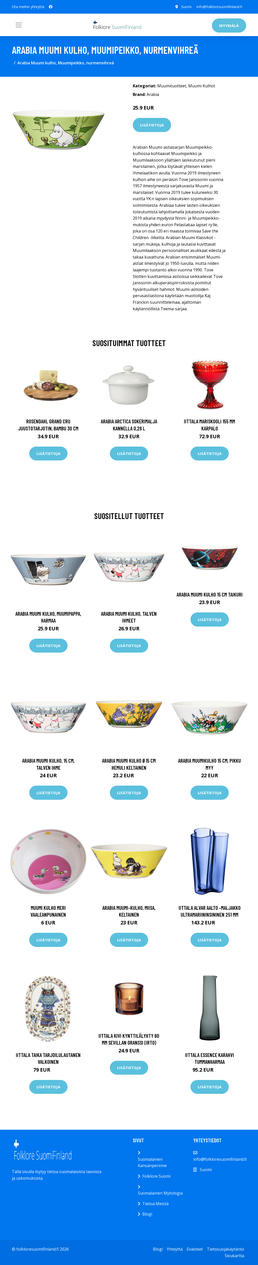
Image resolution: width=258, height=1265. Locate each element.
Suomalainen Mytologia (160, 1193)
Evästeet (195, 1249)
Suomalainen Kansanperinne (152, 1162)
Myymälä (229, 25)
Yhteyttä (175, 1249)
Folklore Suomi (156, 1176)
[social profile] (50, 7)
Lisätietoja (152, 124)
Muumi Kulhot (201, 86)
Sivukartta (234, 1255)
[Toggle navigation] (18, 25)
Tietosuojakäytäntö (225, 1249)
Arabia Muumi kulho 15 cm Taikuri (210, 594)
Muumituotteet (171, 86)
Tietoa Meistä (155, 1203)
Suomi (186, 6)
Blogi (147, 1214)
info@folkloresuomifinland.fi (219, 6)
